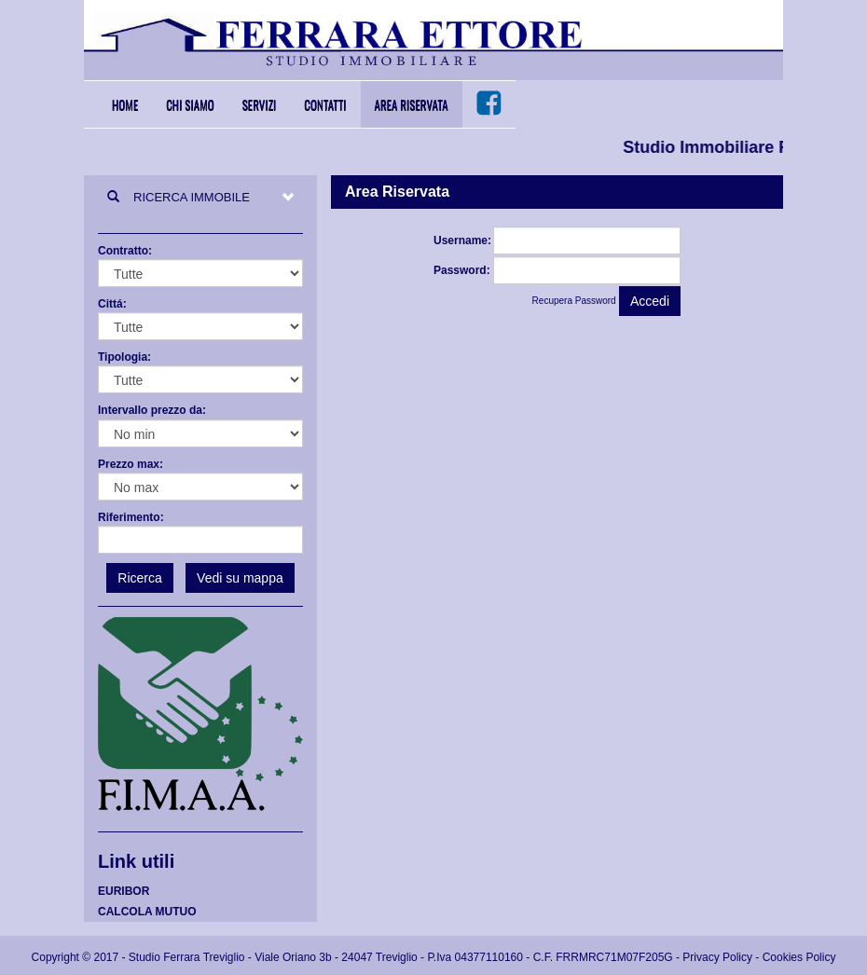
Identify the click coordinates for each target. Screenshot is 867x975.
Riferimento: (131, 517)
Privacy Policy (717, 957)
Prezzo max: (130, 464)
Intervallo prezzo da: (152, 410)
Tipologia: (124, 357)
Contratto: (125, 250)
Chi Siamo (190, 104)
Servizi (259, 104)
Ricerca (139, 577)
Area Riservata (411, 104)
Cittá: (112, 303)
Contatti (325, 104)
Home (125, 104)
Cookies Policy (799, 957)
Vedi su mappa (240, 577)
